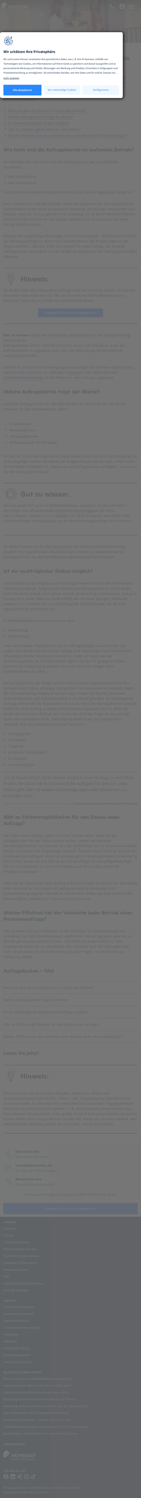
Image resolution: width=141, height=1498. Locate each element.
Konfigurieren (101, 90)
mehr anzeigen (11, 78)
